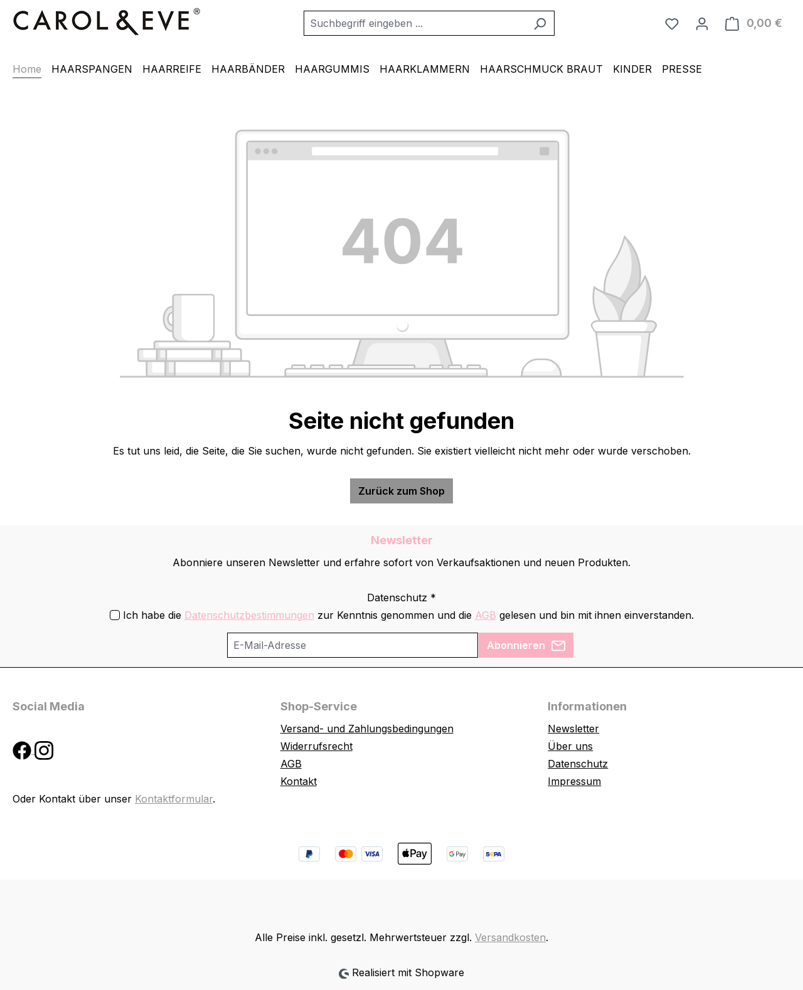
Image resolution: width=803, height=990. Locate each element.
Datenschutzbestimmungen (249, 615)
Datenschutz (578, 763)
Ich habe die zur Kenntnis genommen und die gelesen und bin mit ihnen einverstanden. (408, 615)
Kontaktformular (174, 799)
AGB (485, 615)
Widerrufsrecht (316, 746)
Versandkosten (510, 937)
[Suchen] (540, 23)
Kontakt (298, 781)
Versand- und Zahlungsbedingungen (367, 728)
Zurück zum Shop (401, 491)
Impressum (574, 781)
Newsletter (573, 728)
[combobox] (415, 23)
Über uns (570, 746)
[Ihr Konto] (702, 23)
